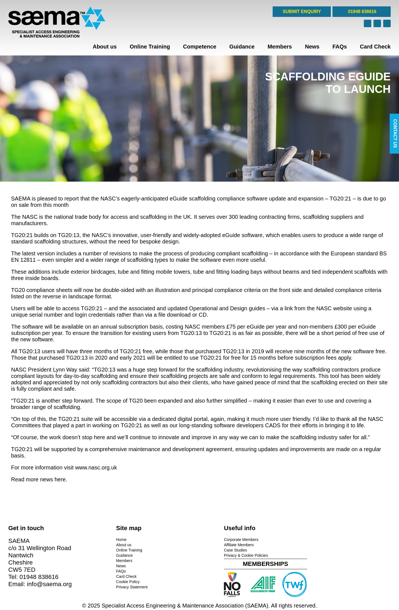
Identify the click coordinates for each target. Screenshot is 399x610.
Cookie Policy (117, 581)
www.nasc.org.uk (96, 467)
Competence (199, 47)
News (312, 47)
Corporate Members (220, 539)
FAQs (339, 47)
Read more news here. (39, 479)
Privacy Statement (121, 586)
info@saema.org (49, 583)
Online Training (150, 47)
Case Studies (214, 550)
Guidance (242, 47)
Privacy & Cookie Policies (225, 555)
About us (105, 47)
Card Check (375, 47)
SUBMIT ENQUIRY (302, 11)
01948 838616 (362, 11)
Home (111, 539)
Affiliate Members (218, 544)
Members (280, 47)
